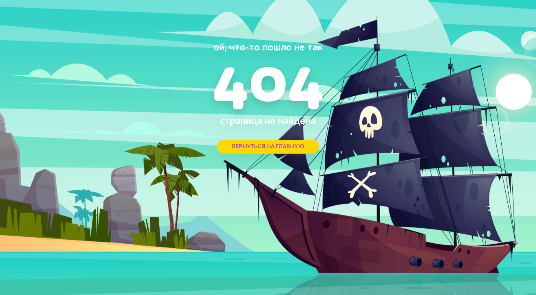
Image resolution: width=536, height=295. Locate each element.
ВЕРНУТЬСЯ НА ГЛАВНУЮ (268, 146)
